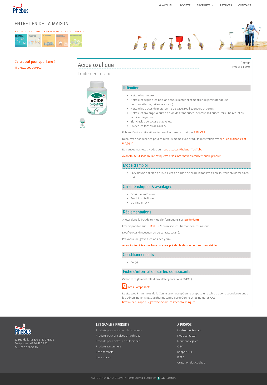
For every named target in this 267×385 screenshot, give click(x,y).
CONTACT (244, 5)
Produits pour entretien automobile (118, 341)
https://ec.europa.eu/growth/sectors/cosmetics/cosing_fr (158, 302)
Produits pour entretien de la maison (119, 330)
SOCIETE (184, 5)
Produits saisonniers (108, 346)
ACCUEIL (166, 5)
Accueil (19, 31)
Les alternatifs (104, 352)
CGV (180, 346)
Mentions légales (187, 341)
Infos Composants (136, 287)
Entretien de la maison (57, 31)
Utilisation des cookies (191, 362)
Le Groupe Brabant (189, 330)
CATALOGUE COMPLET (29, 67)
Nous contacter (186, 335)
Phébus (79, 31)
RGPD (181, 357)
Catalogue (34, 31)
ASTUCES (226, 5)
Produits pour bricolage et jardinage (118, 335)
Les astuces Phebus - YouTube (183, 149)
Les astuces (103, 357)
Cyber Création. (166, 377)
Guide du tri (191, 219)
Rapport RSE (185, 352)
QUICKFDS (152, 226)
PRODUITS (205, 5)
